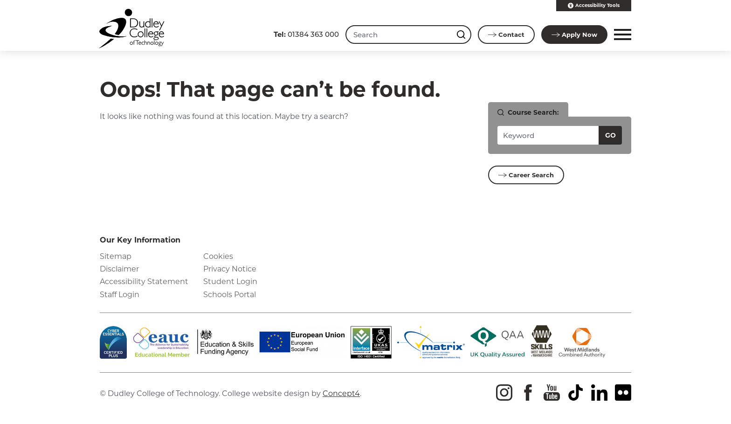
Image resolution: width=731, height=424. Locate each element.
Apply (574, 34)
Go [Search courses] (610, 135)
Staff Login (119, 294)
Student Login (230, 281)
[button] (621, 34)
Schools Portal (229, 294)
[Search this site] (462, 34)
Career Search (526, 175)
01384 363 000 (306, 34)
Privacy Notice (229, 268)
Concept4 (341, 393)
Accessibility (594, 5)
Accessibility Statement (144, 281)
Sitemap (115, 256)
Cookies (218, 256)
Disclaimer (119, 268)
